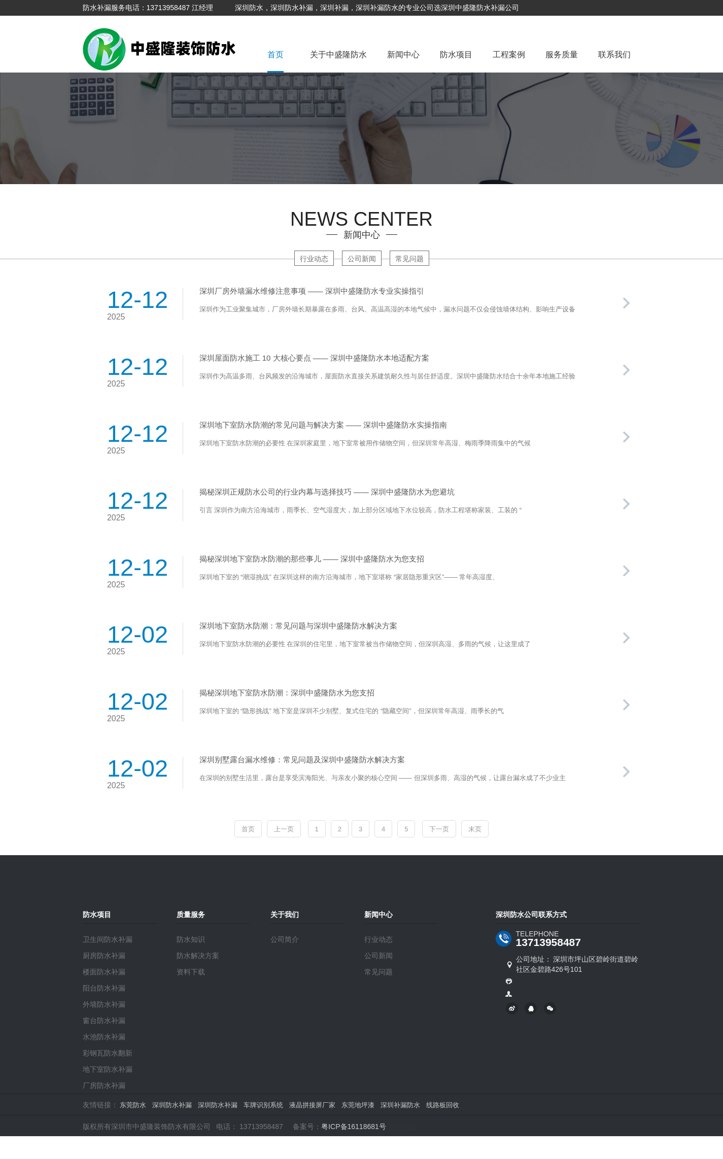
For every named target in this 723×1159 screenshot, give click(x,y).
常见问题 (409, 259)
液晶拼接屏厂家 (312, 1105)
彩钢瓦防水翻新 (107, 1053)
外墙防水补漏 (104, 1004)
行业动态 (314, 259)
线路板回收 (442, 1105)
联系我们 (614, 54)
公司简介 (284, 939)
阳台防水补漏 (104, 988)
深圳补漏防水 (400, 1105)
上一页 (284, 829)
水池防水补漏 (104, 1037)
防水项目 (456, 54)
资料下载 (191, 972)
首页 (275, 54)
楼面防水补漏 (104, 972)
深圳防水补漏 (172, 1105)
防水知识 (191, 939)
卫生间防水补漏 (107, 939)
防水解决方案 (198, 956)
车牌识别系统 (263, 1105)
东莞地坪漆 (357, 1105)
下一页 (439, 829)
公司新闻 (362, 259)
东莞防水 (133, 1105)
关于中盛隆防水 (338, 54)
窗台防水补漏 (104, 1020)
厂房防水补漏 (104, 1085)
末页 (474, 829)
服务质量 (561, 54)
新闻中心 (403, 54)
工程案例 (509, 54)
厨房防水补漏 (104, 956)
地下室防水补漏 (107, 1069)
